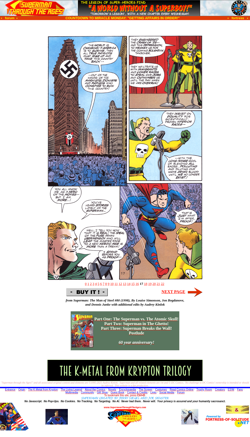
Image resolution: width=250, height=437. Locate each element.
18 (145, 284)
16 (137, 284)
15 (133, 284)
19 (150, 284)
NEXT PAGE (173, 292)
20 (154, 284)
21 (158, 284)
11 (116, 284)
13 (124, 284)
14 (128, 284)
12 (120, 284)
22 (162, 284)
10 (112, 284)
